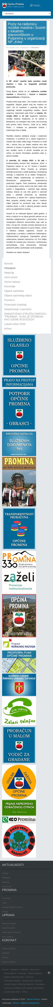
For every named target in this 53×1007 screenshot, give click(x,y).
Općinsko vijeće (8, 928)
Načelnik (5, 953)
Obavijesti (35, 47)
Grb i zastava (7, 937)
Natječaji (5, 882)
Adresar (5, 957)
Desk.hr (16, 1003)
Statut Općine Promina (11, 932)
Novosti (5, 873)
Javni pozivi (7, 886)
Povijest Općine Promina (12, 907)
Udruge (5, 912)
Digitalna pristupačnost (30, 1003)
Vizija (4, 903)
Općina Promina (8, 948)
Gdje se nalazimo (9, 962)
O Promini (6, 898)
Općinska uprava (9, 923)
